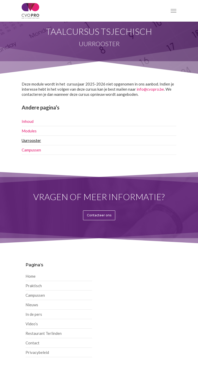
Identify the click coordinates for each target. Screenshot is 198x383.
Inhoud (28, 121)
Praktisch (34, 285)
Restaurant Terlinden (44, 333)
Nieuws (32, 304)
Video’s (32, 323)
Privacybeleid (37, 352)
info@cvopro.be (150, 89)
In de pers (34, 314)
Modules (29, 131)
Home (31, 276)
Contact (32, 343)
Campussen (31, 150)
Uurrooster (31, 140)
